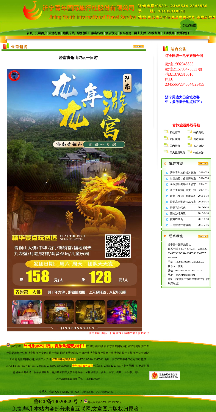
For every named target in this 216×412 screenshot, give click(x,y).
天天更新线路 (177, 152)
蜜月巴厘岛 (176, 219)
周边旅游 (198, 139)
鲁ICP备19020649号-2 (58, 401)
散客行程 (97, 33)
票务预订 (83, 33)
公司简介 (41, 33)
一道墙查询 (115, 352)
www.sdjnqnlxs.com (66, 378)
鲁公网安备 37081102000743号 (102, 402)
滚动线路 (169, 33)
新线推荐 (175, 132)
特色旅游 (198, 152)
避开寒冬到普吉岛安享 (183, 201)
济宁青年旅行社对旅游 (183, 172)
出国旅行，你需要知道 (183, 178)
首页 (30, 33)
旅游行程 (54, 33)
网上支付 (140, 33)
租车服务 (126, 33)
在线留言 (154, 33)
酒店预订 (111, 33)
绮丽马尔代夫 (178, 207)
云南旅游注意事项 (180, 225)
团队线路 (175, 139)
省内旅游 (198, 145)
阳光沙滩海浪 (178, 213)
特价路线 (198, 132)
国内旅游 (175, 145)
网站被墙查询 (68, 352)
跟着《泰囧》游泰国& (182, 195)
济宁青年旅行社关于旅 (183, 190)
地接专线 (69, 33)
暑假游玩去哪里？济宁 (183, 184)
